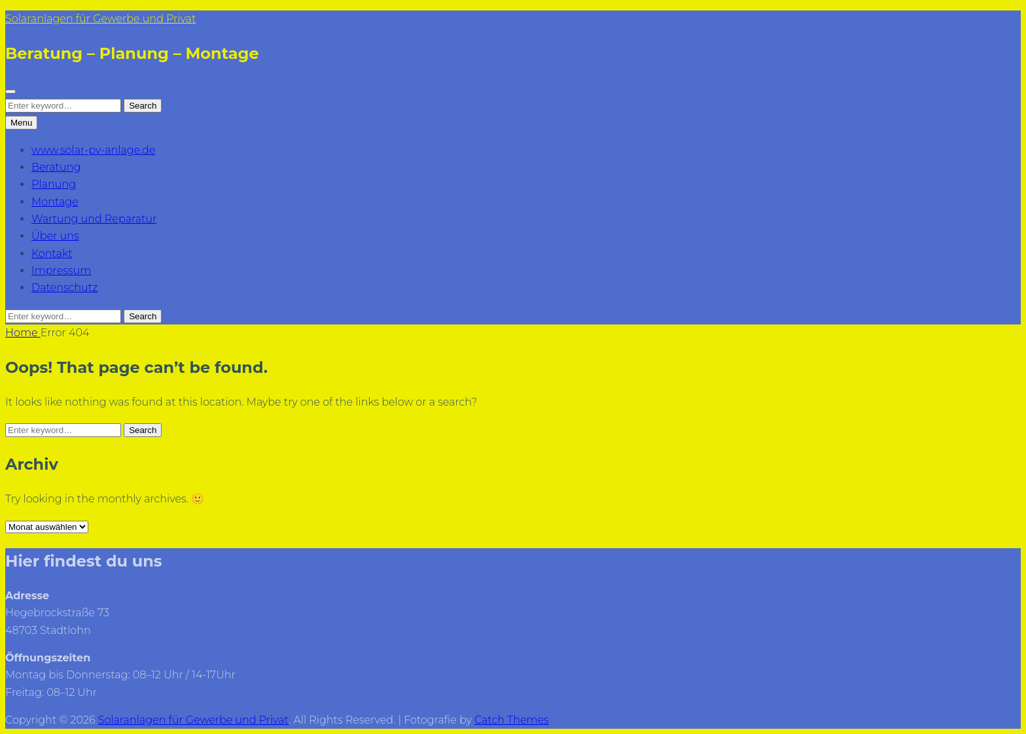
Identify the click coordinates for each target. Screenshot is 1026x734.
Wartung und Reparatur (93, 219)
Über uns (55, 236)
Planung (53, 184)
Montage (55, 202)
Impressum (61, 270)
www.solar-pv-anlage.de (93, 150)
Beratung (55, 167)
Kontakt (52, 253)
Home (23, 332)
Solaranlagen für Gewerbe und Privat (100, 18)
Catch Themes (511, 720)
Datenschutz (64, 287)
